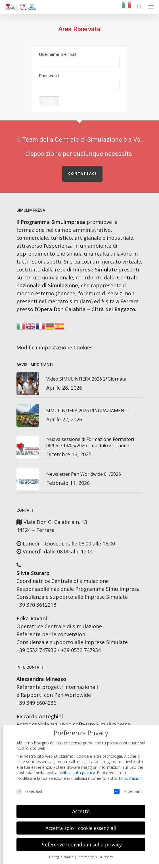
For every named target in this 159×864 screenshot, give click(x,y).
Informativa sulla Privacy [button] (95, 857)
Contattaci (82, 173)
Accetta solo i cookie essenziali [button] (80, 828)
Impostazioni (131, 778)
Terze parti (128, 791)
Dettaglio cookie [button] (61, 857)
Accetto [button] (81, 811)
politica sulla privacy (76, 772)
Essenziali (29, 791)
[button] (151, 7)
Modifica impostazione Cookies (54, 347)
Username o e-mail (57, 54)
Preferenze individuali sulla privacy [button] (81, 844)
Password (49, 75)
